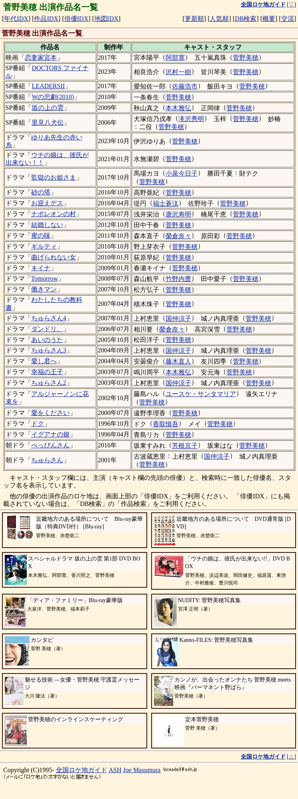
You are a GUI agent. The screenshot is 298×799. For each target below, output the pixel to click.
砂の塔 (40, 192)
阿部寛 (175, 57)
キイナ (40, 268)
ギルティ (44, 246)
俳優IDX (76, 18)
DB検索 (245, 18)
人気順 (219, 18)
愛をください (50, 412)
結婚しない (47, 224)
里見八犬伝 (48, 122)
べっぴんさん (50, 445)
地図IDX (106, 18)
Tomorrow (44, 278)
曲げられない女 (53, 257)
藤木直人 (178, 361)
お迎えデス (47, 203)
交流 (287, 18)
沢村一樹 (178, 72)
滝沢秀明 (191, 118)
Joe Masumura (142, 770)
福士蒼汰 (165, 203)
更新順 (194, 18)
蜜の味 (40, 235)
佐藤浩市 (185, 86)
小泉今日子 (182, 173)
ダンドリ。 (47, 329)
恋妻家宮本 (41, 57)
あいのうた (47, 339)
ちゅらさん (47, 460)
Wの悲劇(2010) (53, 96)
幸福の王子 (47, 371)
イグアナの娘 (50, 434)
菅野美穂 (245, 57)
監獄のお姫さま (53, 177)
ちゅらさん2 (48, 382)
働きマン (44, 289)
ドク (37, 423)
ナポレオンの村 (53, 213)
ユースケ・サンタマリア (201, 393)
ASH (115, 770)
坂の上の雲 (48, 107)
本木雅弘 (178, 108)
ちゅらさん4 (48, 318)
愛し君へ (44, 361)
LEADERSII (48, 86)
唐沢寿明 (178, 214)
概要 (268, 18)
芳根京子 (185, 445)
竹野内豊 (178, 278)
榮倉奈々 (178, 236)
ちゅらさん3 (48, 350)
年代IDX (16, 18)
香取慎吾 (165, 424)
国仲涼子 (178, 318)
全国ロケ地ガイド (81, 770)
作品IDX (46, 18)
